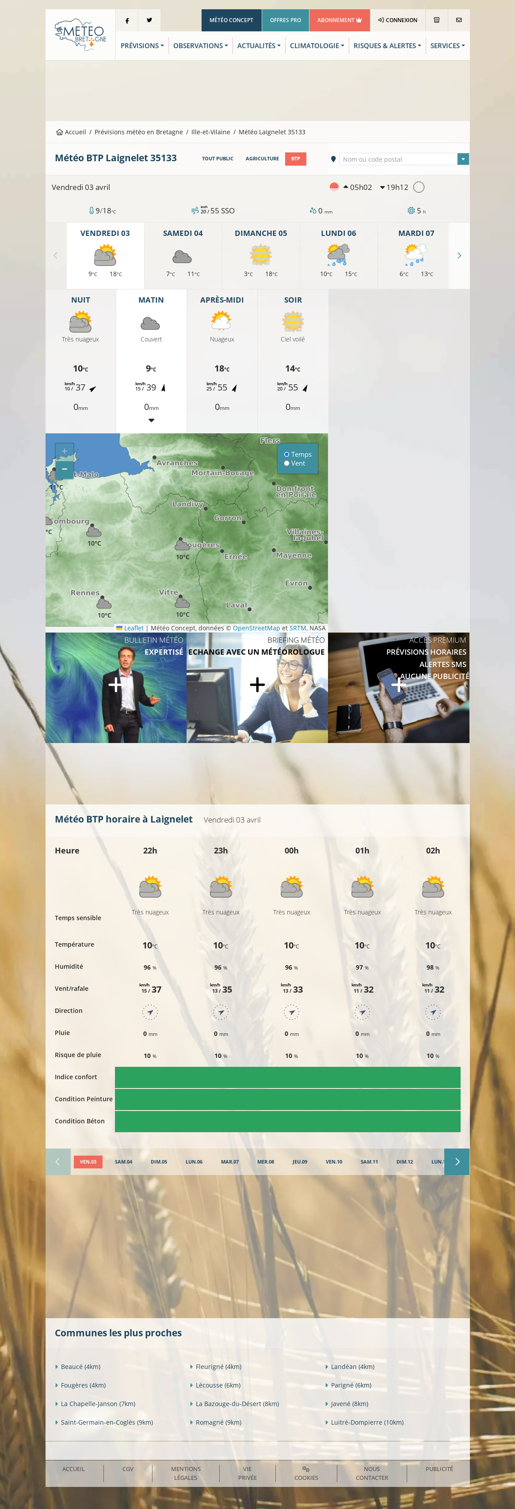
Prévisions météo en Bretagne (139, 132)
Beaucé (77, 1366)
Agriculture (262, 158)
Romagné (215, 1422)
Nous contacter (372, 1473)
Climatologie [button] (314, 45)
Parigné (348, 1385)
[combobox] (404, 159)
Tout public (217, 158)
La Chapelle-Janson (95, 1403)
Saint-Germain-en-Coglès (104, 1422)
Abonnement (339, 20)
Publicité (439, 1469)
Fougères (80, 1385)
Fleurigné (215, 1366)
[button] (45, 523)
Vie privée (247, 1473)
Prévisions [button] (140, 45)
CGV (128, 1469)
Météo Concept (231, 20)
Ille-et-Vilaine (210, 132)
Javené (346, 1403)
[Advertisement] (258, 90)
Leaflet (130, 628)
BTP (295, 158)
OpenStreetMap (256, 628)
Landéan (349, 1366)
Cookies (306, 1474)
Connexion (397, 20)
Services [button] (445, 45)
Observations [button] (198, 45)
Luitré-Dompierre (364, 1422)
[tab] (88, 1162)
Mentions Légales (186, 1473)
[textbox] (404, 159)
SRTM (298, 628)
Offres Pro (285, 20)
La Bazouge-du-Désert (234, 1403)
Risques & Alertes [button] (385, 45)
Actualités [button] (256, 45)
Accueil (71, 132)
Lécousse (215, 1385)
